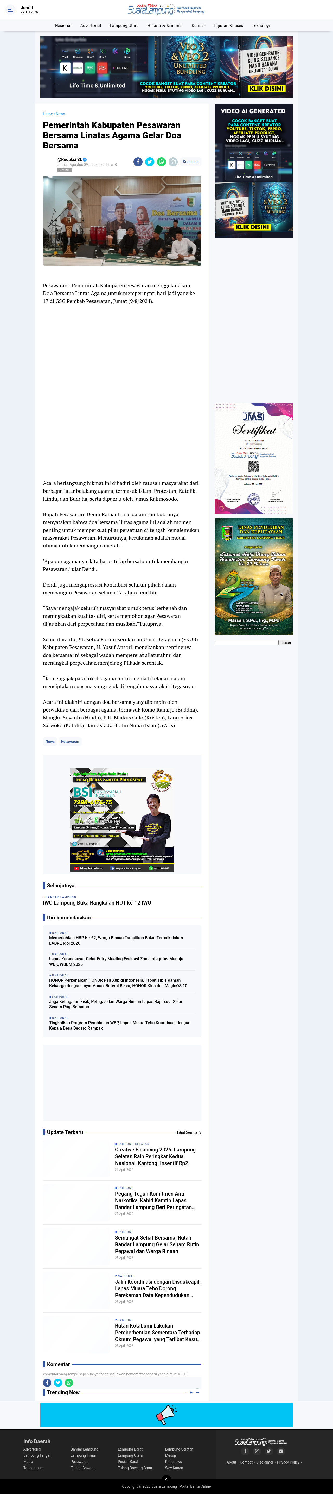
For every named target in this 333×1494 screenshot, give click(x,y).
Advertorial (90, 25)
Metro (28, 1462)
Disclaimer (264, 1462)
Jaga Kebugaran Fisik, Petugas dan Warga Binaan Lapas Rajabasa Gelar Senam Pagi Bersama (115, 1004)
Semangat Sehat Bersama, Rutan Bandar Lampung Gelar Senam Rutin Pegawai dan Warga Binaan (157, 1244)
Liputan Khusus (228, 25)
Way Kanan (174, 1468)
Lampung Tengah (37, 1455)
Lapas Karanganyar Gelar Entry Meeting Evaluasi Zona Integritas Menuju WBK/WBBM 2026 (116, 961)
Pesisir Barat (128, 1462)
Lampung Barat (130, 1449)
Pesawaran (70, 741)
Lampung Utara (124, 25)
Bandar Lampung (84, 1449)
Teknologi (261, 25)
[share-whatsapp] (161, 161)
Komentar (191, 162)
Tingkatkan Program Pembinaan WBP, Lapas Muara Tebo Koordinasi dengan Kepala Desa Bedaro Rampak (119, 1025)
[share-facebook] (138, 161)
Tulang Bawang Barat (135, 1468)
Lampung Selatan (134, 1144)
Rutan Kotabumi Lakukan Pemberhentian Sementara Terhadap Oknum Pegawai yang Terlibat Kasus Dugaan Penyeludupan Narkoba (157, 1333)
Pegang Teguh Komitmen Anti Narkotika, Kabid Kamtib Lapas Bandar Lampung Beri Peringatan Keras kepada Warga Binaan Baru (153, 1201)
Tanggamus (33, 1468)
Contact (246, 1462)
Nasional (63, 25)
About (231, 1462)
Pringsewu (173, 1462)
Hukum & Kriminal (165, 25)
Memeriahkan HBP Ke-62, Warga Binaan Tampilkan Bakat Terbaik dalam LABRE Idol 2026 (116, 940)
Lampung (126, 1188)
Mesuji (170, 1455)
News (50, 741)
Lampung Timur (83, 1455)
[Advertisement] (122, 1084)
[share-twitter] (149, 161)
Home (48, 114)
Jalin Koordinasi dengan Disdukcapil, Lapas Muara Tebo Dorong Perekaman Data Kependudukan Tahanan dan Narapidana (157, 1289)
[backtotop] (166, 1480)
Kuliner (198, 25)
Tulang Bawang (83, 1468)
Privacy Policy (288, 1462)
